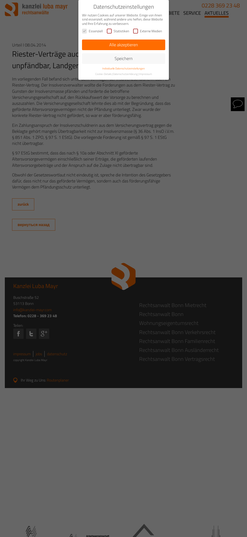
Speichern (124, 58)
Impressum (145, 74)
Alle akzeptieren (123, 44)
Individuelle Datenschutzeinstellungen (123, 68)
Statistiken (118, 31)
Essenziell (92, 31)
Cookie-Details (103, 74)
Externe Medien (147, 31)
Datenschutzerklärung (125, 74)
